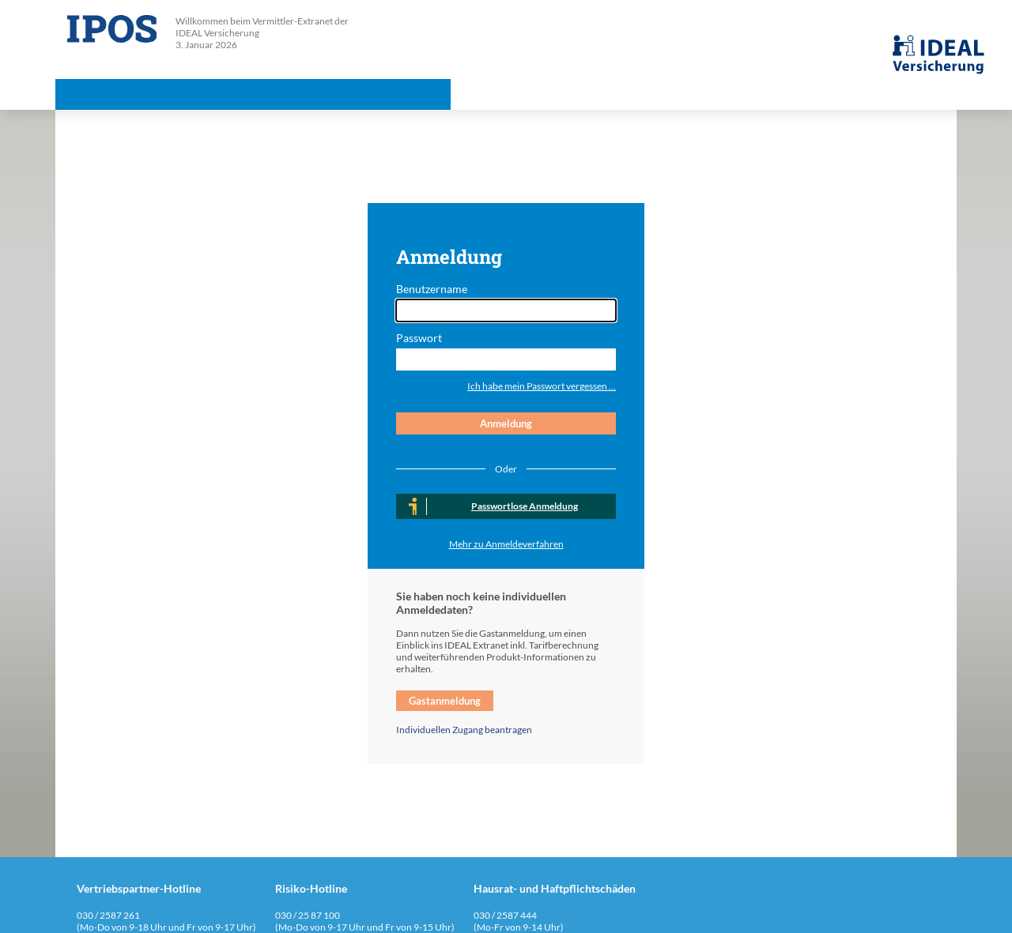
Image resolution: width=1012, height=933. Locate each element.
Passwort (419, 337)
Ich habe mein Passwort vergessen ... (541, 386)
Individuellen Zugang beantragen (464, 729)
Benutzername (431, 288)
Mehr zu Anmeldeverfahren (506, 544)
